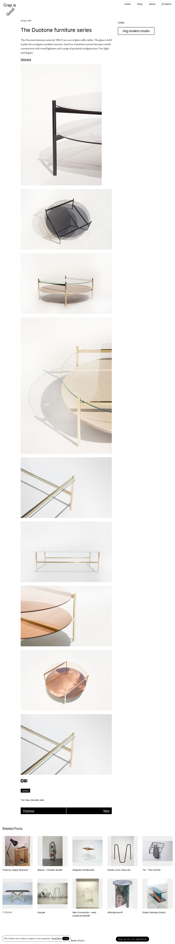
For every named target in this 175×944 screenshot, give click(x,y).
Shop (139, 4)
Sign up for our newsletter (132, 939)
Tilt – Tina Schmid (151, 870)
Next (106, 810)
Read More (57, 938)
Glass (28, 800)
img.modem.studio (136, 31)
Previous (28, 810)
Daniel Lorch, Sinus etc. (119, 870)
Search (166, 4)
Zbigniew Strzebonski (83, 870)
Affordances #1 (115, 912)
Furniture (25, 791)
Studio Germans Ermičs (154, 912)
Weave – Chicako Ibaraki (49, 870)
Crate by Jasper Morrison (15, 870)
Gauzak (41, 912)
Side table (35, 800)
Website (26, 59)
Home (127, 4)
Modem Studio (77, 940)
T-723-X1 (7, 912)
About (152, 4)
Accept (65, 938)
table (42, 800)
